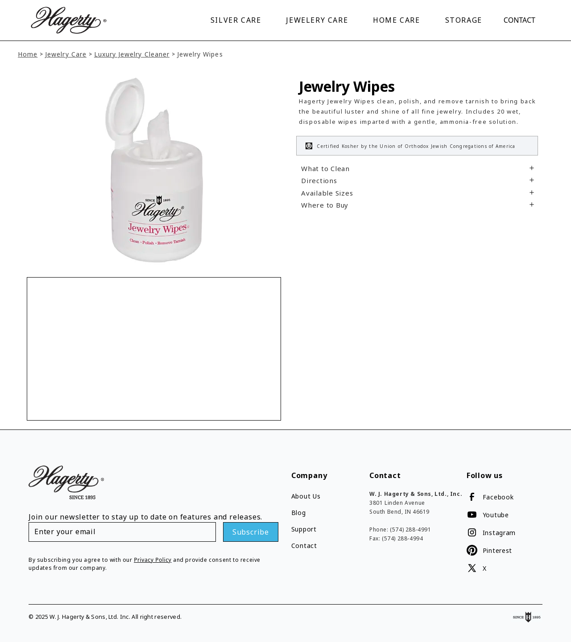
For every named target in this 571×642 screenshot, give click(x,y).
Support (304, 520)
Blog (298, 503)
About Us (306, 487)
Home (27, 45)
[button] (238, 16)
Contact (519, 16)
